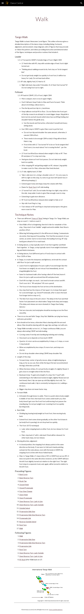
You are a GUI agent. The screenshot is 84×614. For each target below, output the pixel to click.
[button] (2, 3)
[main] (42, 19)
